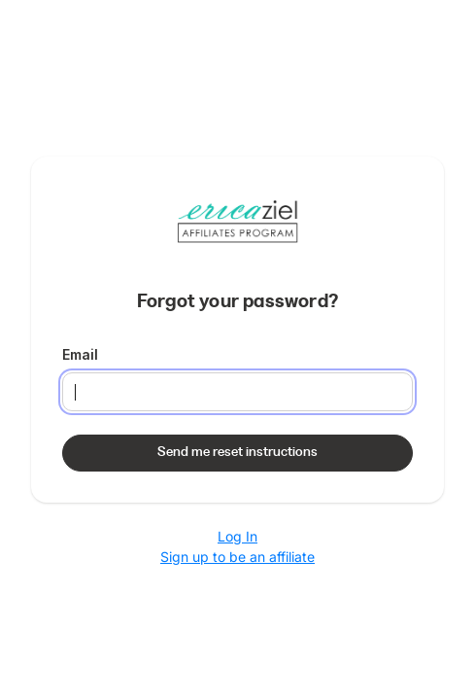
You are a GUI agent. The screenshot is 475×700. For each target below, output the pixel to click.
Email (80, 354)
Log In (237, 536)
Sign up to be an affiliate (237, 556)
